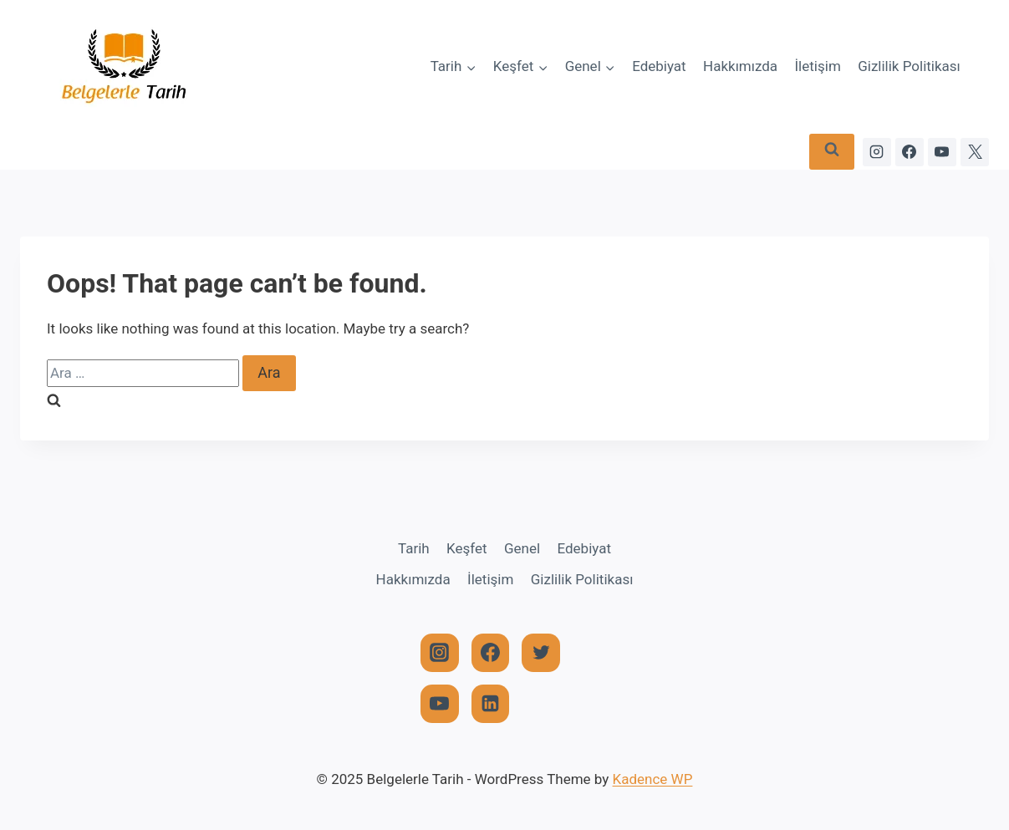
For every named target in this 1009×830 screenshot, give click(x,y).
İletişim (818, 66)
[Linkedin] (490, 704)
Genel (522, 548)
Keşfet (466, 548)
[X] (975, 152)
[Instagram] (877, 152)
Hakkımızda (740, 66)
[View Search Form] (831, 152)
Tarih (414, 548)
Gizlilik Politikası (909, 66)
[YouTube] (942, 152)
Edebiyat (659, 66)
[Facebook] (909, 152)
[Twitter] (541, 653)
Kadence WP (653, 779)
